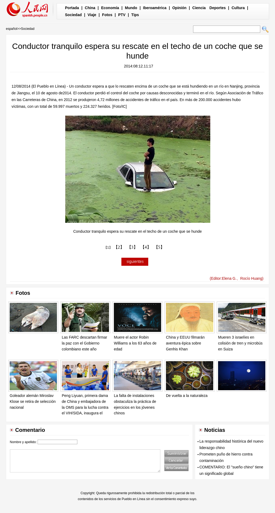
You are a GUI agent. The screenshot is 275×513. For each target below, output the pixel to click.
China (90, 8)
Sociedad (73, 15)
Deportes (217, 8)
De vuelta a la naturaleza (187, 395)
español (11, 29)
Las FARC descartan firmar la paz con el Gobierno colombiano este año (84, 343)
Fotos (107, 15)
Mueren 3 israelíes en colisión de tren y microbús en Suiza (240, 343)
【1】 (108, 247)
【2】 (119, 247)
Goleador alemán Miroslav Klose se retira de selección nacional (33, 401)
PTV (121, 15)
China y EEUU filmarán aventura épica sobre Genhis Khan (185, 343)
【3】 (132, 247)
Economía (110, 8)
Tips (135, 15)
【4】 (145, 247)
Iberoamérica (155, 8)
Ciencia (199, 8)
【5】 (159, 247)
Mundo (131, 8)
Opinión (179, 8)
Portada (72, 8)
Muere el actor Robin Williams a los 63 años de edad (135, 343)
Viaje (92, 15)
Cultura (238, 8)
